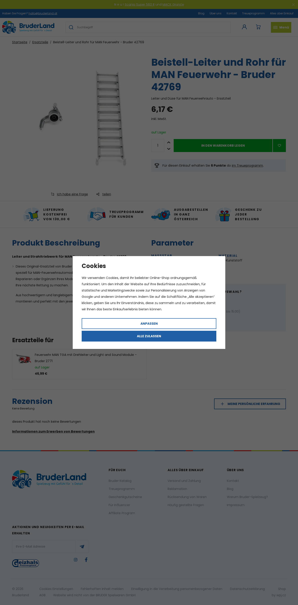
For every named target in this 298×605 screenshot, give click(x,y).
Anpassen (149, 323)
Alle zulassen (149, 336)
